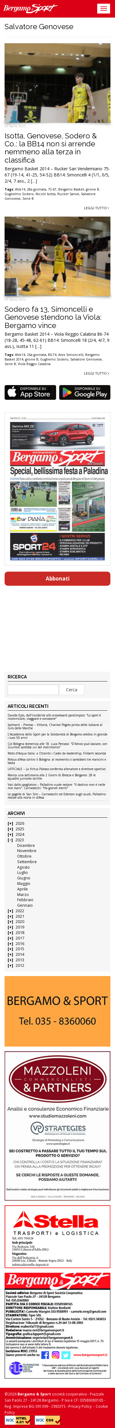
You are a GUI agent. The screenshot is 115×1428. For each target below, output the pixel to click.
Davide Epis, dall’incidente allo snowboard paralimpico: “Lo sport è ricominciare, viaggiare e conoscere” (54, 717)
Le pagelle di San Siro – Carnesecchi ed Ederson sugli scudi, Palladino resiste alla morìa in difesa (57, 796)
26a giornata (36, 355)
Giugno (23, 878)
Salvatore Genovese (86, 359)
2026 (20, 823)
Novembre (26, 850)
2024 (20, 834)
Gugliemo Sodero (54, 359)
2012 (20, 965)
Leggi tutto (96, 208)
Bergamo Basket (71, 189)
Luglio (22, 872)
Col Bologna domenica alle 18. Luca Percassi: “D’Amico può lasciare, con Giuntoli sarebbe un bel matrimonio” (57, 745)
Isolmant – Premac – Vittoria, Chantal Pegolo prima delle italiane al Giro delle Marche (55, 726)
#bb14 (20, 189)
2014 (20, 954)
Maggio (23, 883)
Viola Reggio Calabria (34, 364)
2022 (20, 910)
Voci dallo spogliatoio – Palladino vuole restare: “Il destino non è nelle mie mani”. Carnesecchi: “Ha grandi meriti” (56, 786)
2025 (20, 829)
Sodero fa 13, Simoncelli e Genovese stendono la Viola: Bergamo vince (53, 317)
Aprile (22, 889)
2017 (20, 938)
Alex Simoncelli (70, 355)
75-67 (52, 189)
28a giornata (36, 189)
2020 (20, 921)
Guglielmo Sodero (19, 194)
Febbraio (25, 899)
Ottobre (24, 856)
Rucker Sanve (68, 194)
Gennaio (25, 905)
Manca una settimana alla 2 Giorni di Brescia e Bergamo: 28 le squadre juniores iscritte (52, 777)
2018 (20, 932)
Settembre (27, 861)
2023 (19, 840)
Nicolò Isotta (46, 194)
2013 (20, 960)
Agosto (23, 867)
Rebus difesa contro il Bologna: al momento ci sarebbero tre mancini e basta (57, 761)
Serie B (28, 198)
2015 (20, 948)
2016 (20, 943)
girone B (92, 189)
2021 (20, 916)
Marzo (23, 894)
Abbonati (58, 578)
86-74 (52, 355)
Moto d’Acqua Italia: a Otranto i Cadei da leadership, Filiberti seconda (57, 753)
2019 (20, 927)
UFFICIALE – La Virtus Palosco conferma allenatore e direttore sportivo (56, 769)
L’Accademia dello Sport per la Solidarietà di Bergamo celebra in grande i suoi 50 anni (57, 736)
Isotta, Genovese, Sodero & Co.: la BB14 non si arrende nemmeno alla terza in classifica (51, 147)
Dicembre (26, 845)
